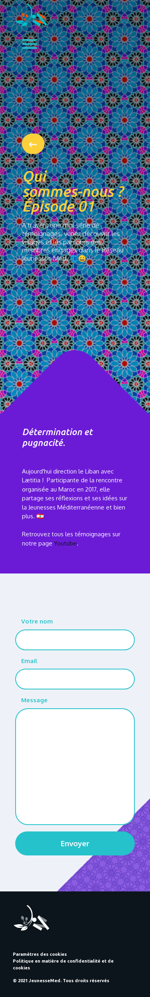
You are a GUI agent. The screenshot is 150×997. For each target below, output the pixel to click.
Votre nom (37, 621)
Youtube (65, 543)
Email (29, 661)
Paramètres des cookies (40, 954)
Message (34, 700)
